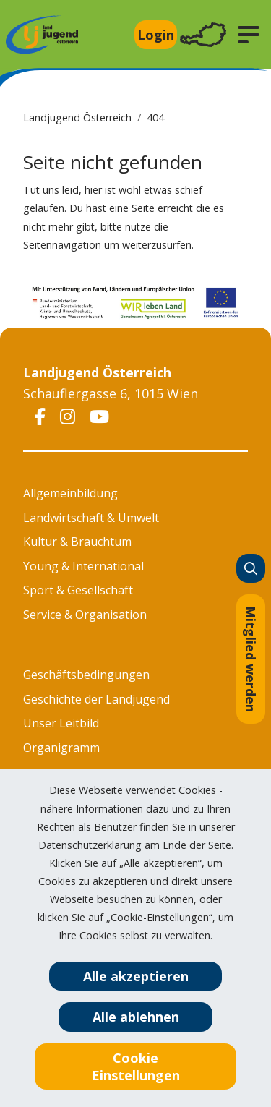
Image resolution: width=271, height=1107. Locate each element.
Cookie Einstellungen (136, 1066)
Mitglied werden (250, 659)
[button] (248, 35)
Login (155, 34)
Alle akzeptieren (136, 976)
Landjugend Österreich (77, 117)
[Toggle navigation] (203, 35)
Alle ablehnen (136, 1016)
